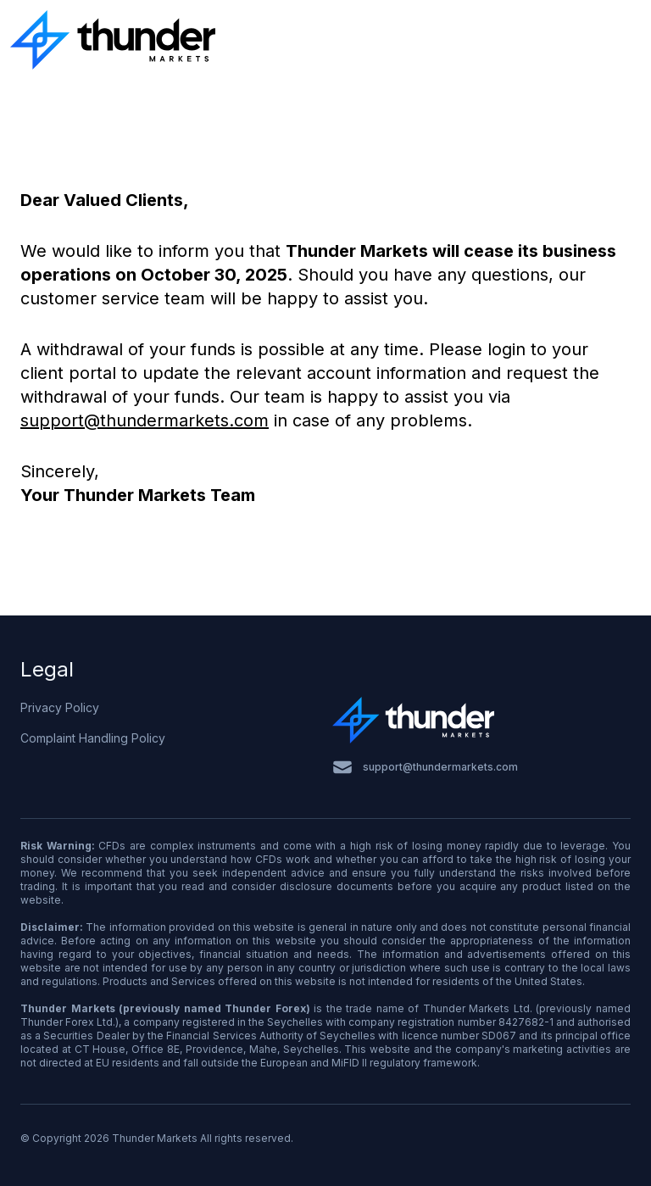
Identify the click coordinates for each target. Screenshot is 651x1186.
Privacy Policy (59, 707)
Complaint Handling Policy (92, 738)
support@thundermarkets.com (144, 420)
